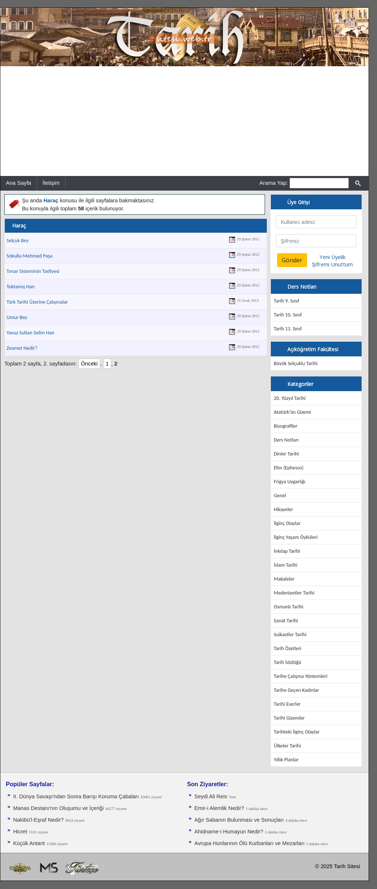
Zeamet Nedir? (22, 348)
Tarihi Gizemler (289, 718)
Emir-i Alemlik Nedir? (219, 808)
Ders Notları (286, 440)
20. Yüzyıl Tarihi (290, 398)
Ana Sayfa (18, 183)
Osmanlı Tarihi (288, 607)
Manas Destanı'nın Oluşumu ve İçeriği (58, 808)
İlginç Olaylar (287, 523)
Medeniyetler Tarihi (294, 593)
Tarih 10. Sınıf (288, 315)
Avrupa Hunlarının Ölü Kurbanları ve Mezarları (249, 843)
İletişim (51, 183)
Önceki (89, 364)
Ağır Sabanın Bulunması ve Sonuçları (239, 820)
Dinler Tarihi (286, 454)
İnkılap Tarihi (287, 551)
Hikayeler (283, 509)
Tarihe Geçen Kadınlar (296, 690)
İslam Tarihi (285, 565)
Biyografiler (286, 426)
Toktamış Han (20, 287)
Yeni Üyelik (333, 256)
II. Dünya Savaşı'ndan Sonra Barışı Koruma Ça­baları (76, 796)
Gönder (292, 260)
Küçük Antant (29, 843)
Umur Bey (17, 317)
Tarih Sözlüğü (287, 662)
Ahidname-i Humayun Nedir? (228, 831)
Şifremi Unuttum (332, 264)
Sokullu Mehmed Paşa (29, 256)
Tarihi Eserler (287, 704)
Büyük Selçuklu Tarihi (295, 363)
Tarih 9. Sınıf (286, 301)
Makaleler (284, 579)
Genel (280, 495)
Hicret (20, 831)
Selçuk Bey (18, 240)
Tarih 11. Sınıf (288, 329)
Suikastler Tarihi (290, 634)
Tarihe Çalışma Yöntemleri (301, 676)
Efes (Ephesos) (288, 468)
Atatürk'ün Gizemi (292, 412)
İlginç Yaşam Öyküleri (296, 537)
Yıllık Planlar (286, 760)
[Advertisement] (184, 121)
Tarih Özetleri (287, 648)
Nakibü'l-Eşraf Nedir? (38, 820)
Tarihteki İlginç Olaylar (297, 732)
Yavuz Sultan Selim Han (30, 333)
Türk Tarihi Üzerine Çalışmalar (37, 302)
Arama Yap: (274, 183)
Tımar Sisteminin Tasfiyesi (33, 271)
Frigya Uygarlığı (289, 482)
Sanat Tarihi (286, 621)
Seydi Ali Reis (210, 796)
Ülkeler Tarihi (287, 746)
